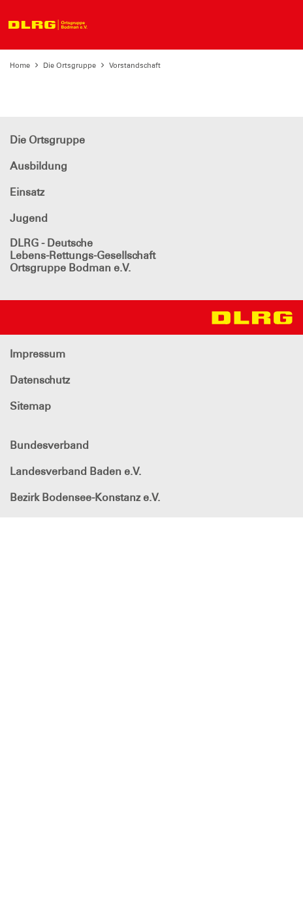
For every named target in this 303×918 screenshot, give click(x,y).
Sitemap (30, 406)
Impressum (37, 354)
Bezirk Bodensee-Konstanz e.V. (85, 497)
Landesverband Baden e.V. (75, 471)
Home (20, 65)
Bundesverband (49, 445)
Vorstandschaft (135, 65)
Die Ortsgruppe (69, 65)
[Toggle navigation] (105, 25)
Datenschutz (40, 380)
